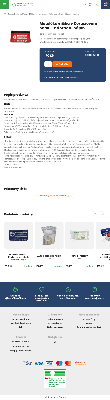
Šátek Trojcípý (79, 257)
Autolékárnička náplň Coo (49, 257)
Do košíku (62, 64)
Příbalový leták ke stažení (55, 195)
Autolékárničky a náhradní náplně (64, 14)
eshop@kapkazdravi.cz (21, 350)
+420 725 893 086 (21, 346)
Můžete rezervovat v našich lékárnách (63, 71)
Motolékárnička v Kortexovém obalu (18, 257)
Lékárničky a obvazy (38, 14)
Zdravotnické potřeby (17, 14)
